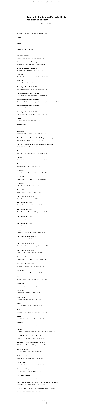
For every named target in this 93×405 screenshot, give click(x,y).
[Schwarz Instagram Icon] (46, 403)
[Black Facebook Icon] (49, 403)
